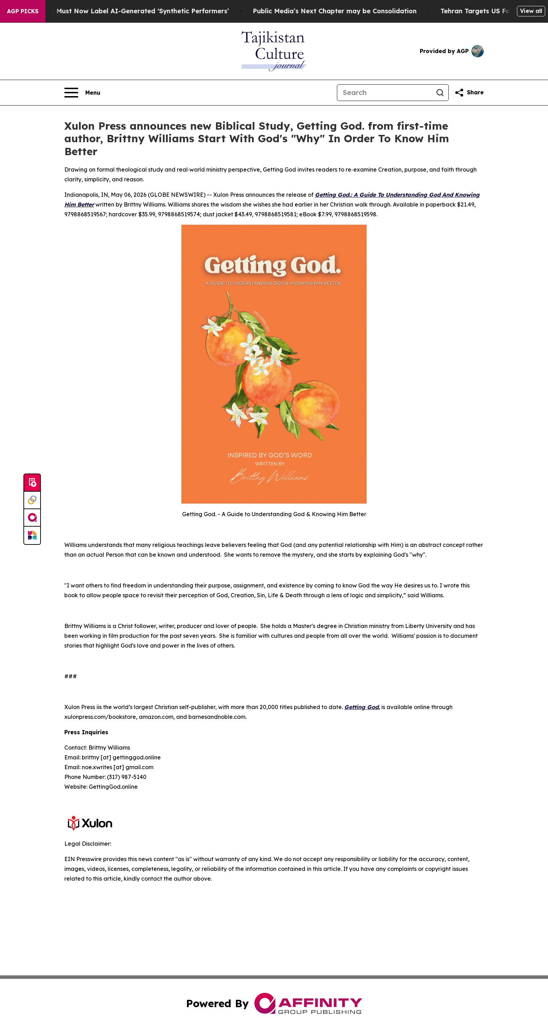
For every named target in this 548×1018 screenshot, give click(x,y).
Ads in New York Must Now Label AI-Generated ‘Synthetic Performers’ (123, 11)
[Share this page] (469, 93)
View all (531, 10)
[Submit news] (32, 483)
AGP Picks (22, 11)
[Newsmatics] (32, 535)
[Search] (384, 93)
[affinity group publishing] (32, 518)
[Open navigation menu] (82, 93)
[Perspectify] (32, 500)
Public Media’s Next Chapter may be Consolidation (343, 11)
